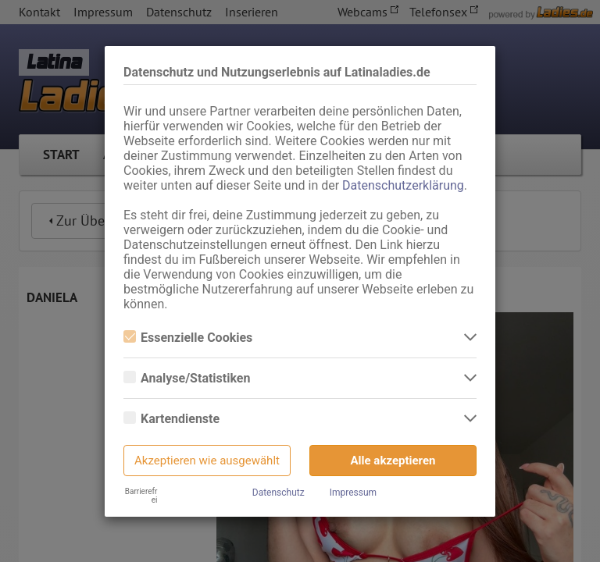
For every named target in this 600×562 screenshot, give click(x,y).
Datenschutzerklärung (403, 185)
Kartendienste (171, 418)
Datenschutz (278, 492)
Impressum (353, 492)
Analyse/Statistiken (186, 378)
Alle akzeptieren (393, 461)
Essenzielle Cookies (187, 337)
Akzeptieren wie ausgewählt (207, 461)
